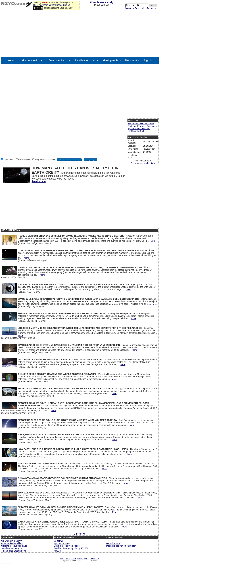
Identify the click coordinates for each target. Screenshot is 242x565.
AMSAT (57, 551)
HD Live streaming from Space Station (51, 5)
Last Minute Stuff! (136, 131)
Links (62, 558)
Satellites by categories (12, 548)
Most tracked (29, 60)
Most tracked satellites (12, 543)
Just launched (57, 60)
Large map (90, 160)
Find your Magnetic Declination (142, 126)
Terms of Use (70, 558)
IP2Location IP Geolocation (141, 123)
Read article (39, 181)
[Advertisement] (80, 33)
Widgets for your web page (14, 546)
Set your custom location (143, 163)
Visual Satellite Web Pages (67, 546)
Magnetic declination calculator (121, 546)
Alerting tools (110, 60)
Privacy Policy (83, 558)
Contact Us (94, 558)
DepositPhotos (113, 543)
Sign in (148, 60)
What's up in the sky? (11, 541)
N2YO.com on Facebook (132, 8)
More (152, 241)
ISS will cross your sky (102, 2)
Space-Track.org (62, 543)
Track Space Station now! (13, 551)
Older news (79, 534)
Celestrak (58, 541)
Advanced (151, 8)
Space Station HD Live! (139, 128)
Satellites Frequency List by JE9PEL (71, 548)
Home (10, 60)
